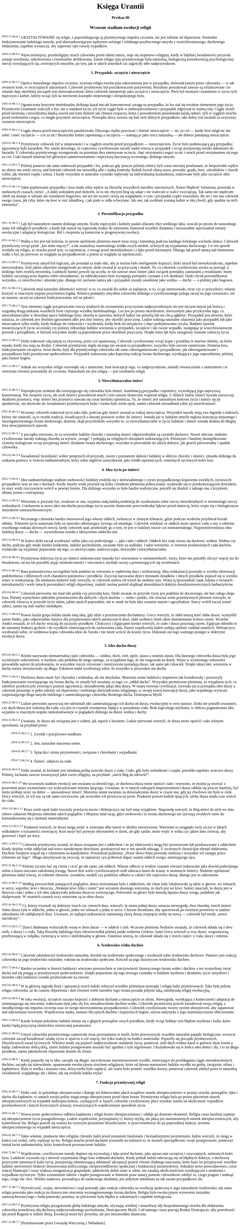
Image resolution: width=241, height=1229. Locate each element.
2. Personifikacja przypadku (120, 214)
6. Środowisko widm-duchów (120, 945)
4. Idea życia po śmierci (120, 470)
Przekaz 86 (120, 18)
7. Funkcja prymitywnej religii (120, 1082)
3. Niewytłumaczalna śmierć (120, 381)
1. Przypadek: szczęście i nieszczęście (120, 73)
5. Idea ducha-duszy (120, 646)
